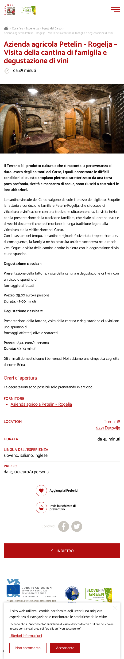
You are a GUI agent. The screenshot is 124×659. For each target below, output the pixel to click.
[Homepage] (9, 9)
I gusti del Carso (52, 28)
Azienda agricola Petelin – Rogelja (41, 404)
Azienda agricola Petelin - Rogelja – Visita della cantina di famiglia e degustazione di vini (58, 33)
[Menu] (115, 9)
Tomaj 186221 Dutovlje (108, 425)
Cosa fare (17, 28)
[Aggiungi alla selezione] (57, 490)
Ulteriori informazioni (25, 636)
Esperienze (32, 28)
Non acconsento (28, 648)
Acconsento (65, 648)
